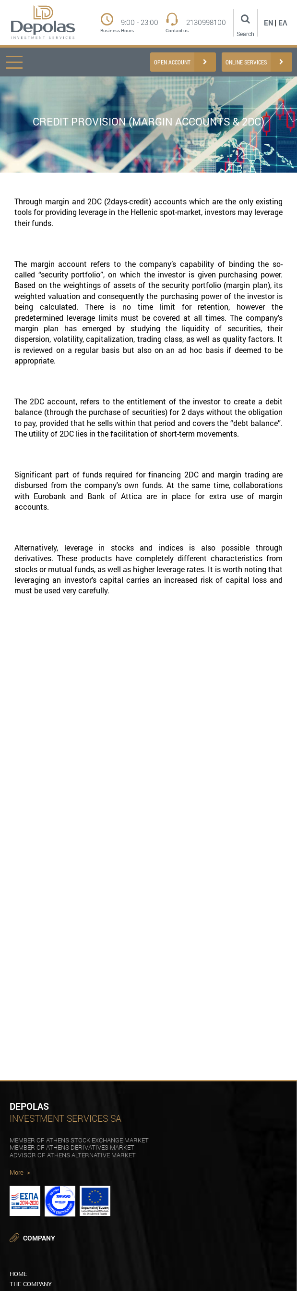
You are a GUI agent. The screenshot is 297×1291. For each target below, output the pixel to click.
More (20, 1173)
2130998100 (206, 22)
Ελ (282, 22)
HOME (18, 1273)
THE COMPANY (31, 1283)
